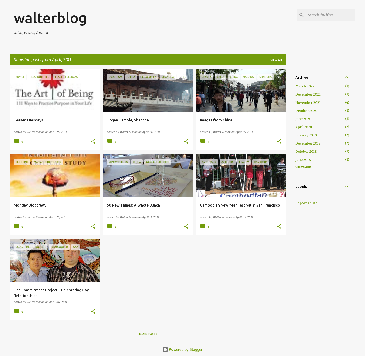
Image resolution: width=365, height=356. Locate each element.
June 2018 (303, 160)
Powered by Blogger (182, 349)
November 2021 (308, 102)
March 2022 (304, 86)
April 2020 (303, 127)
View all (276, 60)
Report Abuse (306, 203)
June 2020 (303, 119)
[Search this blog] (330, 15)
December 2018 (308, 143)
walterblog (50, 18)
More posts (148, 333)
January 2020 (306, 135)
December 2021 (308, 94)
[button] (93, 141)
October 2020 (306, 111)
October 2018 (306, 151)
